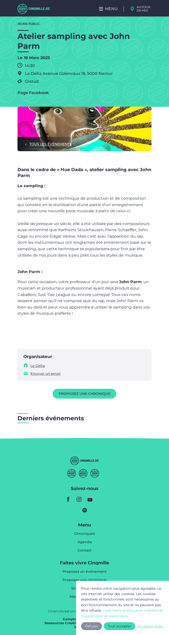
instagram (79, 499)
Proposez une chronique (84, 393)
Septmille (94, 473)
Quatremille (71, 473)
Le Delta (38, 365)
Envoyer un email (46, 373)
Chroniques (84, 534)
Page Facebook (33, 92)
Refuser (91, 624)
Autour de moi (143, 8)
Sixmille (83, 473)
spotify (84, 510)
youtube (90, 499)
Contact (85, 550)
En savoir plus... (146, 624)
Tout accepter (119, 624)
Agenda (85, 542)
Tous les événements (50, 144)
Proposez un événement (85, 572)
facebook (68, 499)
